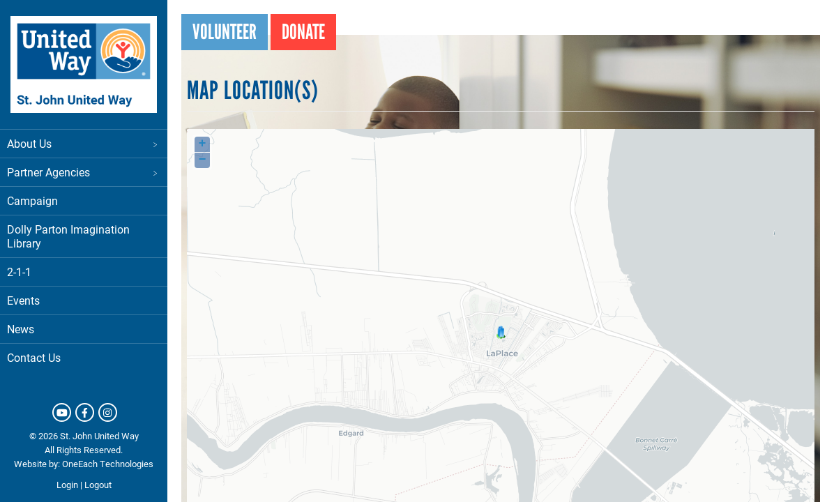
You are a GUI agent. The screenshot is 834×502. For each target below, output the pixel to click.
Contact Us (34, 357)
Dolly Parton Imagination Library (68, 236)
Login (67, 484)
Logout (98, 484)
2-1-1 (19, 271)
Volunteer (224, 32)
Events (23, 300)
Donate (303, 32)
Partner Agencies (83, 172)
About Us (83, 143)
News (20, 328)
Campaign (32, 200)
